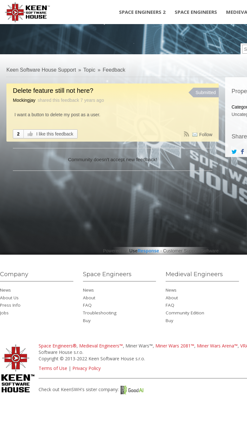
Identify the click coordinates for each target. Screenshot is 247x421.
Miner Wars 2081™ (174, 346)
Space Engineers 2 (142, 12)
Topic (89, 70)
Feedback (114, 70)
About (89, 298)
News (5, 290)
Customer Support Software (191, 251)
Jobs (4, 313)
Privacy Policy (86, 368)
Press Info (10, 305)
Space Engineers (196, 12)
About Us (9, 298)
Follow (205, 134)
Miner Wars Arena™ (217, 346)
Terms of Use (53, 368)
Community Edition (185, 313)
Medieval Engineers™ (101, 346)
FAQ (87, 305)
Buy (87, 320)
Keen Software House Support (41, 70)
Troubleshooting (99, 313)
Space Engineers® (58, 346)
